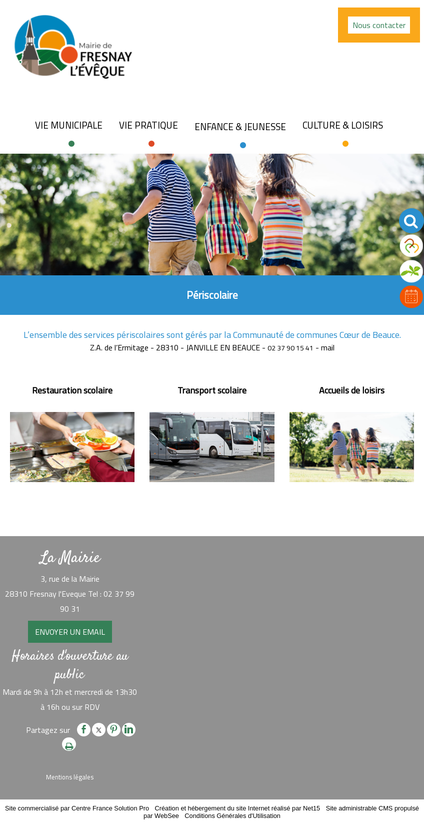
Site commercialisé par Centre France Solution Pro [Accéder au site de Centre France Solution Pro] (77, 808)
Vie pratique (148, 125)
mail (327, 347)
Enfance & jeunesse (240, 127)
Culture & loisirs (342, 125)
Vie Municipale (68, 125)
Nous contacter (379, 25)
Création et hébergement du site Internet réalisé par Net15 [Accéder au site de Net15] (237, 808)
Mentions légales (70, 777)
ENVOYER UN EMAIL (70, 631)
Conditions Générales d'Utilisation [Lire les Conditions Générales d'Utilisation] (232, 815)
